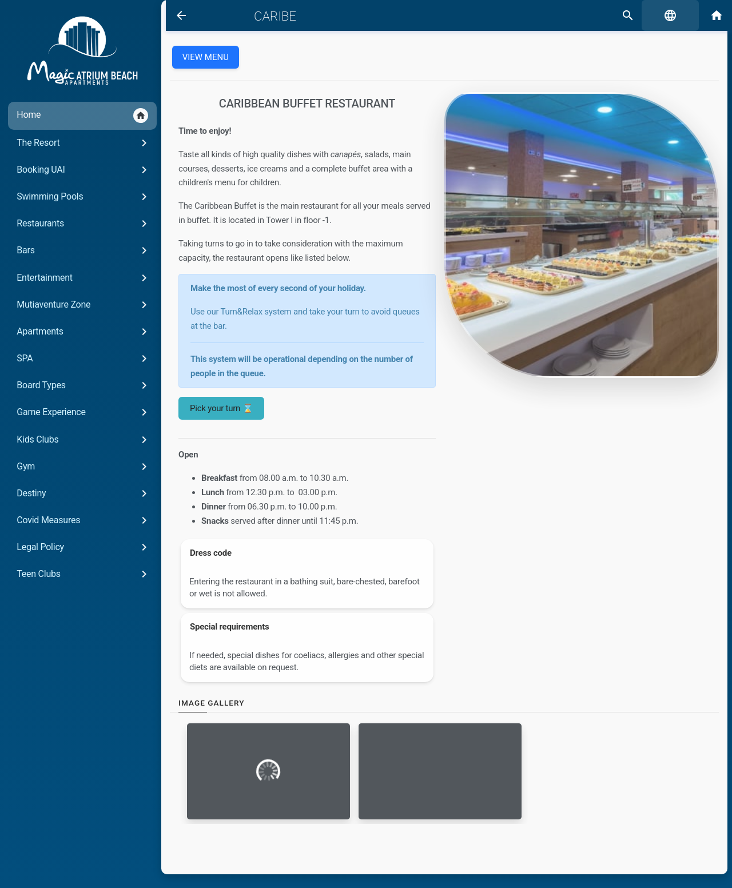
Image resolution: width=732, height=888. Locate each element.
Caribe (265, 16)
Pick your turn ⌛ (216, 408)
